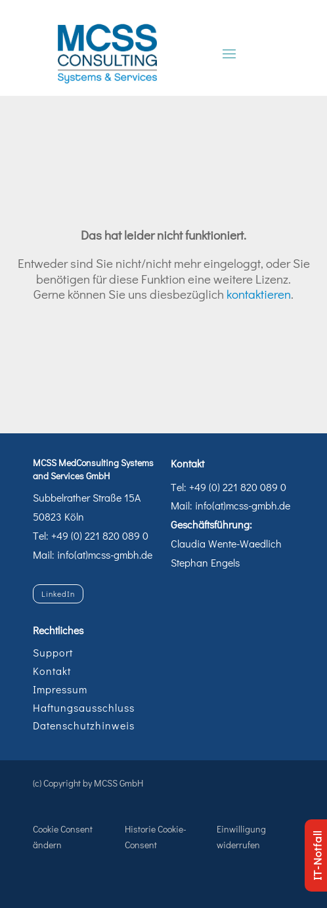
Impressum (60, 689)
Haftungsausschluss (84, 707)
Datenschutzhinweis (84, 725)
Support (53, 652)
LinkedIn (58, 593)
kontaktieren (259, 294)
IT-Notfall (316, 855)
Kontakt (52, 671)
